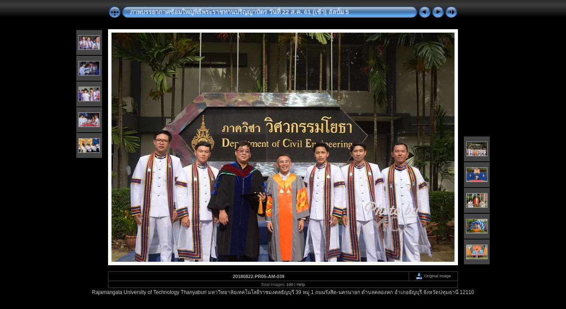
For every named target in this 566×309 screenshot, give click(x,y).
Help (301, 284)
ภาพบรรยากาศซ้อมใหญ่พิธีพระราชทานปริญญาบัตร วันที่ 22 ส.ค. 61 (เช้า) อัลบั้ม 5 (239, 12)
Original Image (433, 275)
